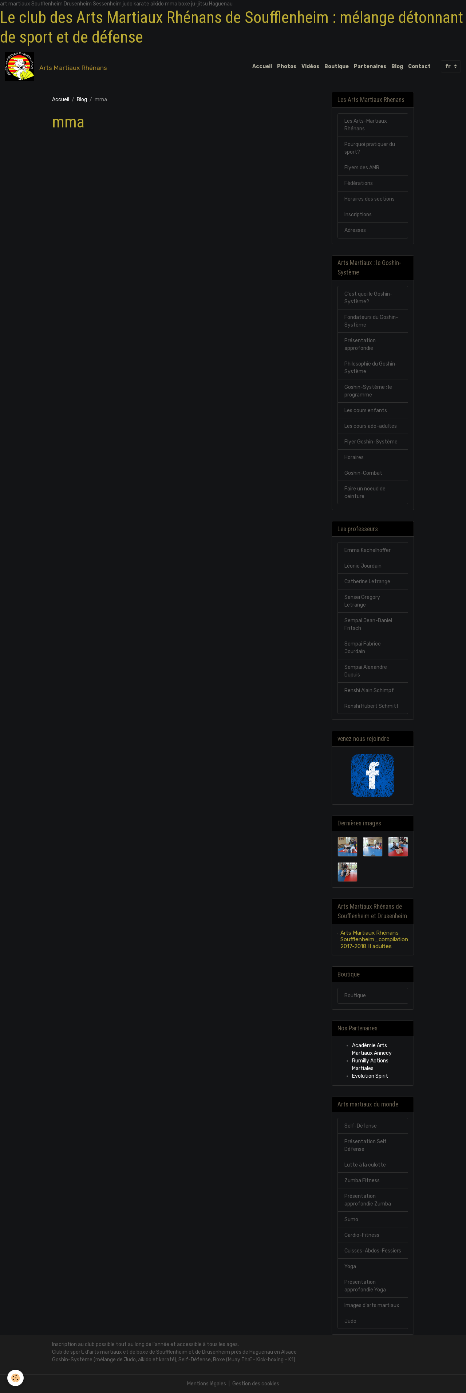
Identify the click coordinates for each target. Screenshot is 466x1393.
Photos (286, 66)
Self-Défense (360, 1126)
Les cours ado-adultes (370, 426)
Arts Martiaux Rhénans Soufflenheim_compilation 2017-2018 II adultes (374, 940)
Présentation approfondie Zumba (367, 1200)
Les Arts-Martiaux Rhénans (365, 125)
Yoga (350, 1266)
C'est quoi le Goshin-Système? (368, 298)
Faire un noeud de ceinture (365, 493)
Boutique (336, 66)
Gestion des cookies (255, 1384)
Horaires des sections (369, 199)
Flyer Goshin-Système (371, 442)
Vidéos (310, 66)
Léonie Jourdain (363, 566)
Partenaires (370, 66)
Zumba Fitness (362, 1180)
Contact (419, 66)
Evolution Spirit (370, 1076)
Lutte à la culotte (365, 1165)
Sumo (351, 1219)
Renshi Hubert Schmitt (371, 706)
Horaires (354, 457)
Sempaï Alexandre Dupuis (365, 671)
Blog (397, 66)
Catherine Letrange (367, 582)
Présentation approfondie (360, 344)
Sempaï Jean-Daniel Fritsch (368, 624)
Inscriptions (358, 215)
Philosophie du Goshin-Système (371, 368)
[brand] (57, 66)
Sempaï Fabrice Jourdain (362, 648)
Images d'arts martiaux (371, 1305)
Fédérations (358, 183)
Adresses (355, 230)
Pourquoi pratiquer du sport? (369, 148)
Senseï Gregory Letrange (362, 601)
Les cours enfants (365, 410)
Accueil (262, 66)
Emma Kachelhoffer (367, 550)
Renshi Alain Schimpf (369, 690)
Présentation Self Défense (365, 1145)
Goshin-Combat (363, 473)
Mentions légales (206, 1384)
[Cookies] (15, 1378)
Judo (350, 1321)
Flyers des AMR (361, 168)
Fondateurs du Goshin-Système (371, 321)
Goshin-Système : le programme (368, 391)
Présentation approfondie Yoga (365, 1286)
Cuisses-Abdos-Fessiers (372, 1251)
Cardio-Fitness (361, 1235)
